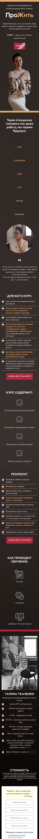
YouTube (32, 752)
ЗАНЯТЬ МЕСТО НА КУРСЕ (19, 376)
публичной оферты (15, 837)
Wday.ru (29, 747)
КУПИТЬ (19, 46)
